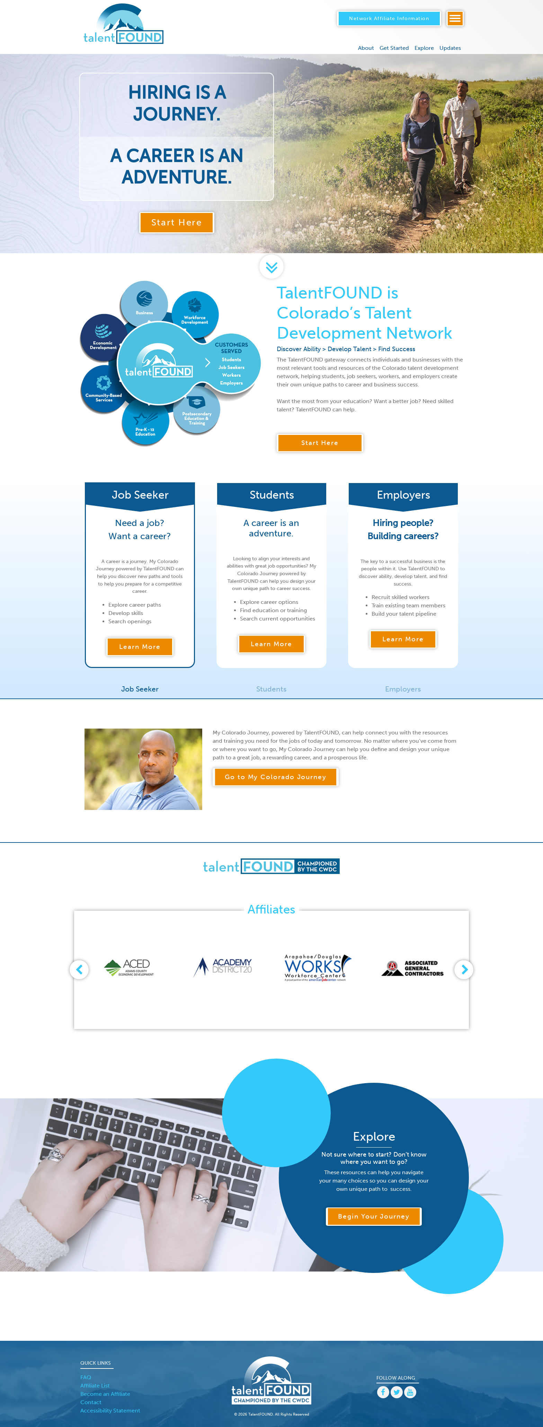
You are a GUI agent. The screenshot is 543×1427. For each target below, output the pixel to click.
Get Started (394, 40)
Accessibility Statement (110, 1407)
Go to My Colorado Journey (276, 774)
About (366, 40)
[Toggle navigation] (455, 15)
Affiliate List (95, 1383)
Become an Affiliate (105, 1391)
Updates (450, 40)
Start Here (176, 220)
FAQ (85, 1374)
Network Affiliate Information (389, 14)
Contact (90, 1399)
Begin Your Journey (374, 1214)
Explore (424, 40)
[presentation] (74, 967)
